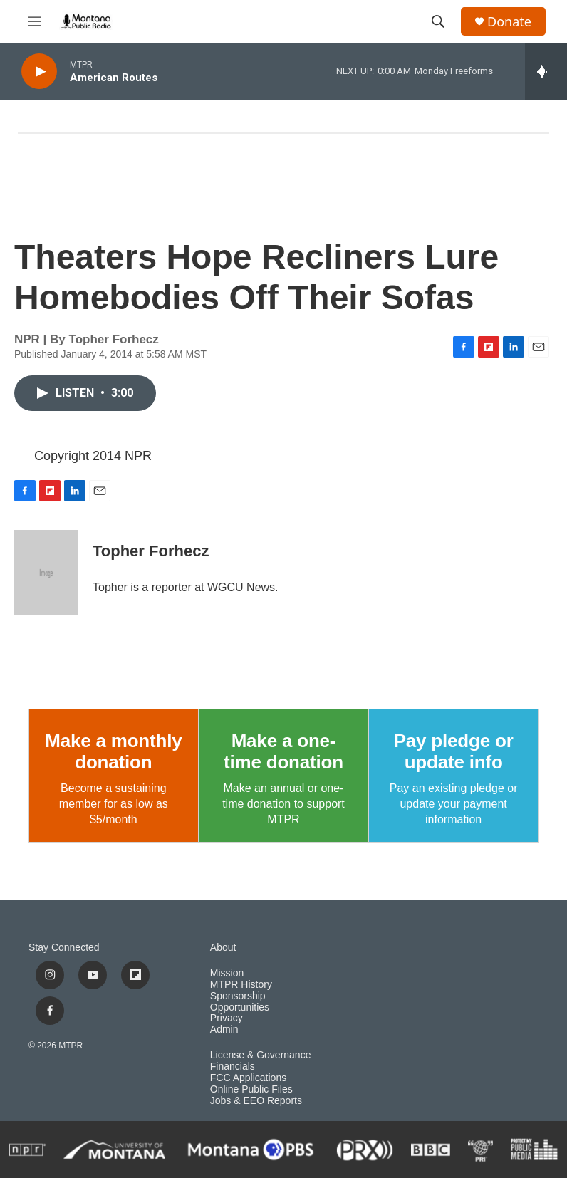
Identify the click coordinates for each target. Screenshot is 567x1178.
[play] (39, 71)
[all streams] (546, 71)
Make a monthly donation (113, 751)
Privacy (226, 1018)
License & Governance (260, 1055)
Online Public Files (251, 1089)
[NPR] (27, 1149)
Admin (224, 1029)
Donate (509, 21)
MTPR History (241, 984)
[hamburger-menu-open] (34, 21)
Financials (232, 1066)
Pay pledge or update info (454, 751)
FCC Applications (248, 1078)
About (223, 947)
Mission (227, 973)
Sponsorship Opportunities (239, 1002)
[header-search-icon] (438, 21)
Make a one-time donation (283, 751)
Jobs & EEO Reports (256, 1100)
